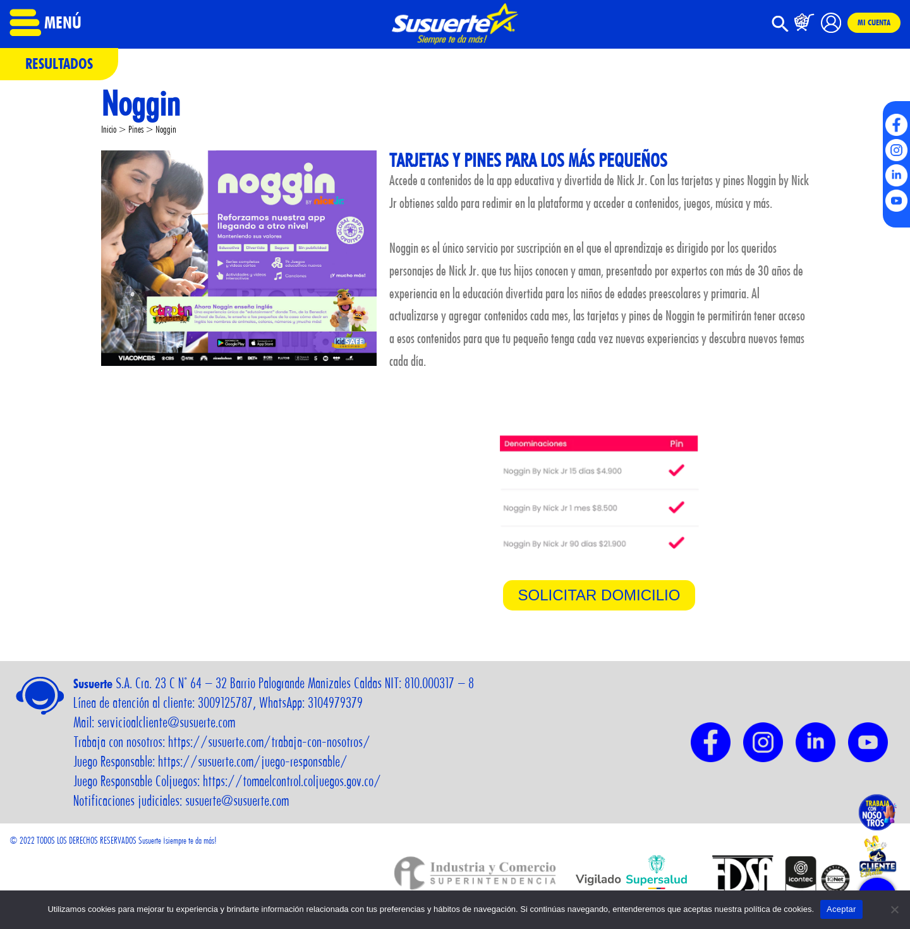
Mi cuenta (874, 22)
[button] (780, 28)
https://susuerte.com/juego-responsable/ (253, 761)
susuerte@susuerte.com (237, 801)
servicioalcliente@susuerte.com (166, 722)
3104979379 (335, 703)
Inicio (108, 129)
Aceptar (841, 909)
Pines (135, 129)
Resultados (59, 63)
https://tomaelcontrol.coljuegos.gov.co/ (292, 781)
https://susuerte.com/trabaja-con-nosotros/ (269, 742)
